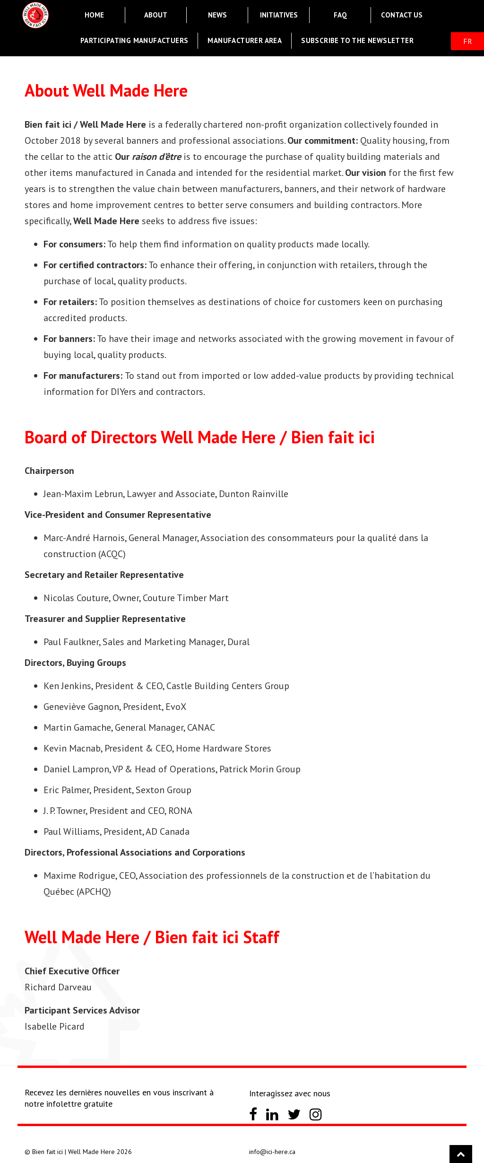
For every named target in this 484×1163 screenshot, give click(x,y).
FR (467, 41)
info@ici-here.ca (272, 1151)
